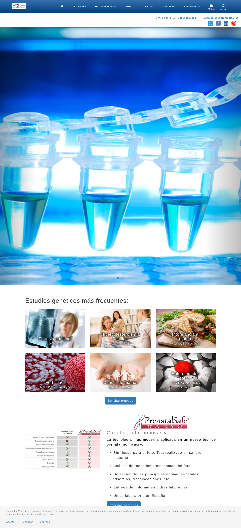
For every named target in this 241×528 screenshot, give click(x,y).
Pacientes (80, 6)
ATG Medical (192, 6)
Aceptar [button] (11, 522)
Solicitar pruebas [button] (120, 400)
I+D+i (128, 6)
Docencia (146, 6)
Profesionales (105, 6)
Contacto (168, 6)
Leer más (44, 522)
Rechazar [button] (27, 522)
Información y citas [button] (124, 505)
